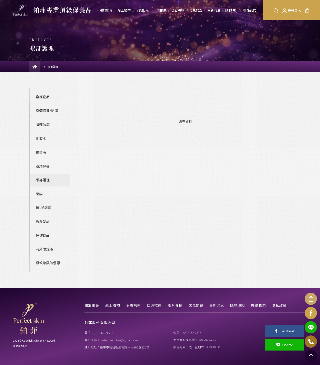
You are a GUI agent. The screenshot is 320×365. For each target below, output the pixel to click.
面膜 (39, 193)
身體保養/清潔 (47, 110)
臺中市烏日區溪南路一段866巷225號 (124, 347)
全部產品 (43, 96)
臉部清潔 (43, 124)
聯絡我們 (249, 10)
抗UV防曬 (43, 207)
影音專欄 (177, 10)
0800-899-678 (207, 340)
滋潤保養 (43, 166)
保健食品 (43, 235)
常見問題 (195, 10)
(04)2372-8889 (103, 333)
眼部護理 (43, 179)
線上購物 (124, 10)
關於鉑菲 (106, 10)
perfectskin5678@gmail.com (119, 340)
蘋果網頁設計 (20, 346)
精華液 (41, 152)
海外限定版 (44, 248)
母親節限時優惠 (48, 262)
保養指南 (142, 10)
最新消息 (213, 10)
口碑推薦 (160, 10)
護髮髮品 (43, 221)
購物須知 (231, 10)
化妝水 (41, 138)
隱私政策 (279, 305)
